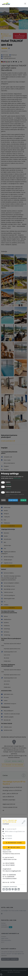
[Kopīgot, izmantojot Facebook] (10, 890)
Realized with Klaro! (22, 502)
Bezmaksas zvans (14, 842)
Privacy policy (17, 478)
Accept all (23, 500)
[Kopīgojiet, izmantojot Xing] (16, 890)
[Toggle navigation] (25, 4)
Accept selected (13, 500)
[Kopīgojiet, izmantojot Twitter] (7, 890)
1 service (8, 484)
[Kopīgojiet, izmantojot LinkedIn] (19, 890)
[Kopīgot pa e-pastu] (4, 890)
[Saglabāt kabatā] (13, 890)
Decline (3, 500)
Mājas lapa (14, 847)
